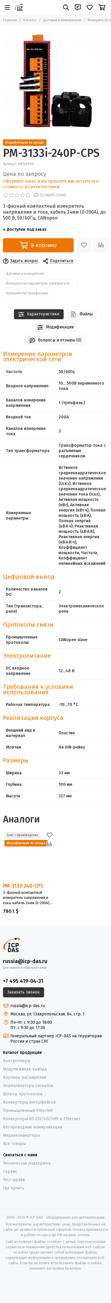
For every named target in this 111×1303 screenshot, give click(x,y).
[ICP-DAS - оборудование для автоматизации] (19, 7)
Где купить (13, 1188)
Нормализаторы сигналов (28, 1085)
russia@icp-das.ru (25, 961)
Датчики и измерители (62, 20)
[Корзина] (102, 7)
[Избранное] (90, 7)
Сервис (10, 1171)
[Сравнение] (101, 245)
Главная (10, 20)
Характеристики (38, 314)
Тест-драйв (14, 1179)
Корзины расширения (24, 1077)
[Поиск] (66, 7)
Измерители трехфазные (27, 293)
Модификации (55, 327)
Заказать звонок (23, 992)
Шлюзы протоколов (22, 1093)
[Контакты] (78, 7)
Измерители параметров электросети (38, 283)
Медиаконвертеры (21, 1135)
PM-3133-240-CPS (23, 885)
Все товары (14, 1143)
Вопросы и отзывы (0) (56, 340)
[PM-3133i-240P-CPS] (55, 80)
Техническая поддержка (26, 1163)
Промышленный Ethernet (28, 1110)
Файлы (82, 314)
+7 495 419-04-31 (23, 981)
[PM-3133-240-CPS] (28, 856)
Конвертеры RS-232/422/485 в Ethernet (41, 1118)
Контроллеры (16, 1060)
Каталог (30, 20)
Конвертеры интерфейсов (29, 1102)
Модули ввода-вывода (25, 1069)
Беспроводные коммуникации (32, 1127)
